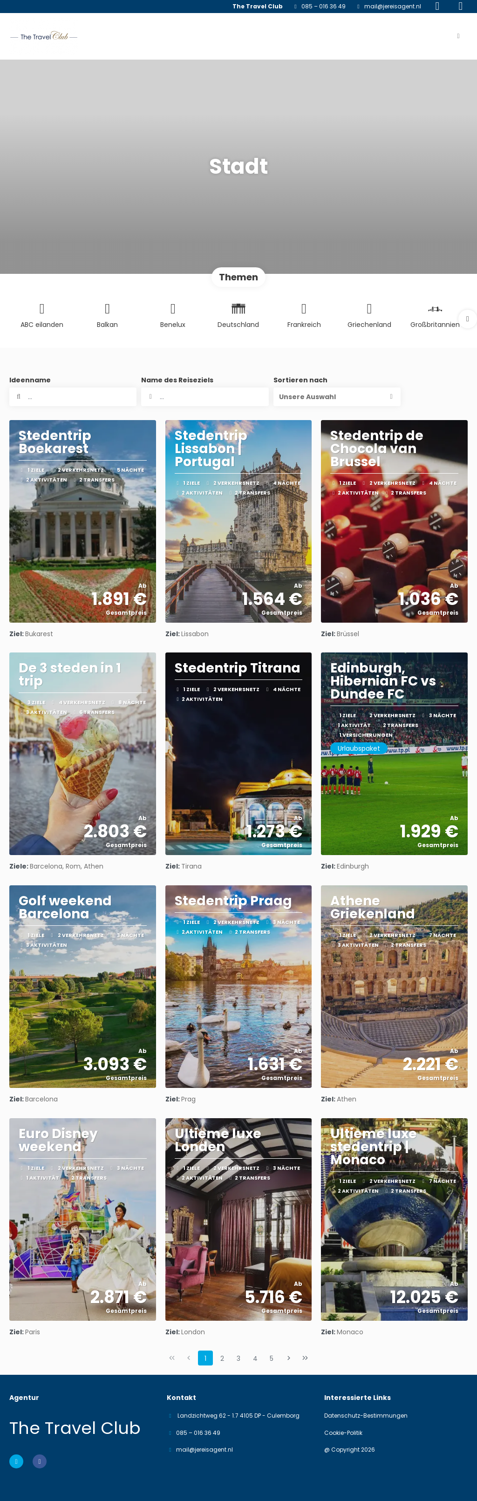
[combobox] (204, 396)
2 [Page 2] (222, 1358)
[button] (467, 319)
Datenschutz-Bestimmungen (366, 1415)
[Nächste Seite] (288, 1358)
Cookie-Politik (343, 1433)
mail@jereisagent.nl (392, 6)
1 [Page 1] (205, 1358)
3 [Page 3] (238, 1358)
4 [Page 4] (255, 1358)
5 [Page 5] (271, 1358)
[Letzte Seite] (305, 1358)
